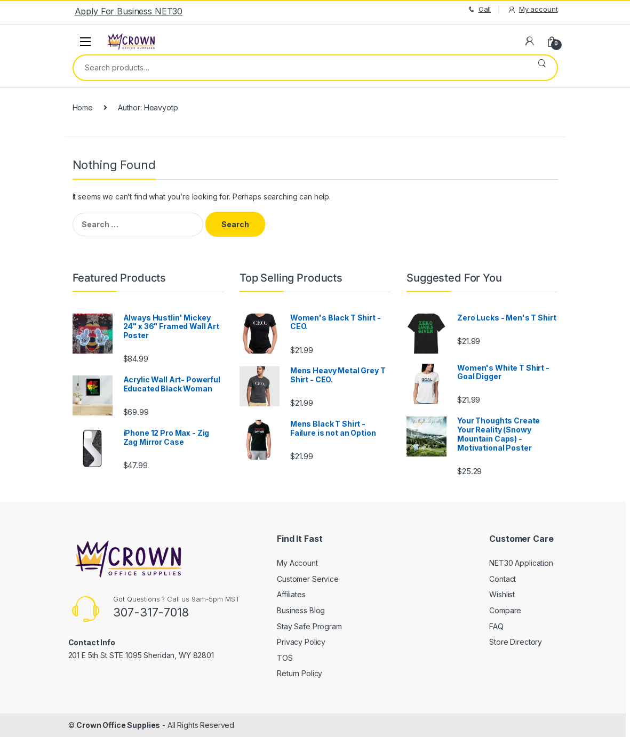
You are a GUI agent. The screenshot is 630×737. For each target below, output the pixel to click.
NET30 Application (521, 562)
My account (532, 9)
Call (479, 9)
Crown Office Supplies (118, 725)
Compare (505, 610)
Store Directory (515, 641)
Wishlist (502, 594)
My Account (297, 562)
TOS (285, 657)
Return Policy (299, 673)
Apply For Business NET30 (129, 11)
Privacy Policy (301, 641)
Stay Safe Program (309, 626)
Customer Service (308, 578)
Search (542, 67)
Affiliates (291, 594)
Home (83, 107)
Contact (502, 578)
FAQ (496, 626)
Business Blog (301, 610)
